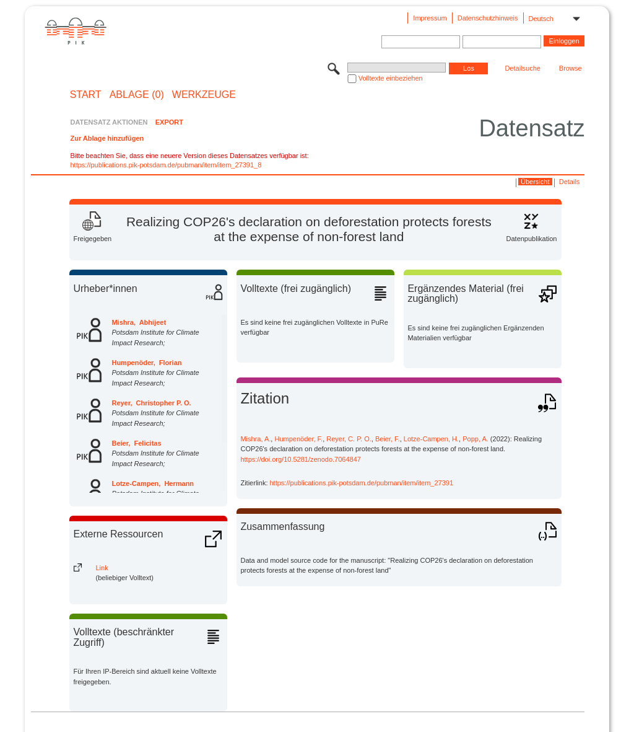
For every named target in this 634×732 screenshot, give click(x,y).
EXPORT (169, 122)
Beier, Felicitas (136, 443)
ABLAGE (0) (137, 95)
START (86, 95)
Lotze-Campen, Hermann (152, 483)
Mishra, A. (255, 439)
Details (569, 181)
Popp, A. (475, 439)
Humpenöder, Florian (146, 362)
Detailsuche (522, 68)
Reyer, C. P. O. (348, 439)
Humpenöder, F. (298, 439)
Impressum (429, 18)
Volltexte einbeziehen (390, 78)
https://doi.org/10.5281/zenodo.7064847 (300, 459)
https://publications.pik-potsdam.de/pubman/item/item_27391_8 (165, 165)
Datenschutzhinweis (488, 18)
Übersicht (535, 181)
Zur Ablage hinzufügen (107, 138)
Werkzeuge (204, 95)
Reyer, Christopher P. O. (151, 403)
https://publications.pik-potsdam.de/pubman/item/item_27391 (362, 483)
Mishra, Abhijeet (138, 322)
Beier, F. (387, 439)
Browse (570, 68)
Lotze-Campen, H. (431, 439)
